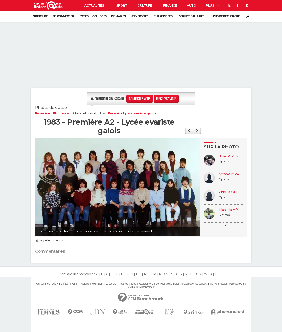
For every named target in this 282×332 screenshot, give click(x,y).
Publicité (84, 283)
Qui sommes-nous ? (47, 283)
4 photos (224, 215)
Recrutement (146, 283)
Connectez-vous (139, 98)
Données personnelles (167, 283)
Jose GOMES (228, 156)
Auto (191, 5)
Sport (121, 5)
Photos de (61, 113)
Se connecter (63, 16)
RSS (74, 283)
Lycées (84, 16)
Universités (139, 16)
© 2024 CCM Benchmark (141, 287)
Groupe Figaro (238, 283)
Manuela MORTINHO (230, 210)
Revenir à (42, 113)
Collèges (99, 16)
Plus (212, 5)
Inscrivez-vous (166, 98)
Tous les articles (127, 283)
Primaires (118, 16)
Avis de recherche (226, 16)
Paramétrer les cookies (194, 283)
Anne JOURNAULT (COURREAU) (230, 192)
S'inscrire (40, 16)
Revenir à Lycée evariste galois (132, 113)
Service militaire (191, 16)
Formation (97, 283)
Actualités (94, 5)
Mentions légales (218, 283)
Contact (65, 283)
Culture (144, 5)
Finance (170, 5)
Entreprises (163, 16)
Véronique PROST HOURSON (230, 174)
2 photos (224, 161)
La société (110, 283)
